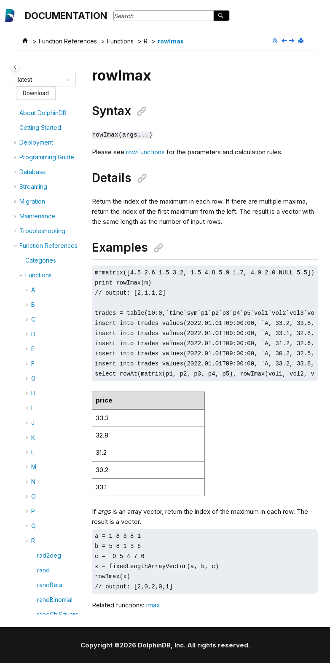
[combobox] (40, 79)
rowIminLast (53, 261)
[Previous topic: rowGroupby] (285, 41)
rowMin (47, 332)
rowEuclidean (56, 146)
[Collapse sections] (276, 41)
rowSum (48, 538)
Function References (68, 41)
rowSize (48, 479)
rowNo (46, 391)
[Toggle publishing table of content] (15, 66)
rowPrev (49, 420)
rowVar (47, 582)
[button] (33, 105)
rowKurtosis (53, 275)
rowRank (49, 450)
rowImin (47, 246)
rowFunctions (145, 152)
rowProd (49, 435)
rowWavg (50, 612)
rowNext (49, 376)
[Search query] (171, 15)
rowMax (48, 290)
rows (44, 464)
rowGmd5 (50, 187)
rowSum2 (50, 553)
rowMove (50, 346)
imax (153, 605)
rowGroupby (54, 202)
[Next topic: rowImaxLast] (292, 41)
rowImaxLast (54, 231)
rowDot (47, 131)
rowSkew (50, 494)
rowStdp (49, 523)
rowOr (45, 405)
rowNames (52, 361)
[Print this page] (302, 41)
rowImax (171, 41)
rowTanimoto (55, 568)
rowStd (47, 509)
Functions (120, 41)
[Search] (221, 15)
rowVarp (49, 597)
